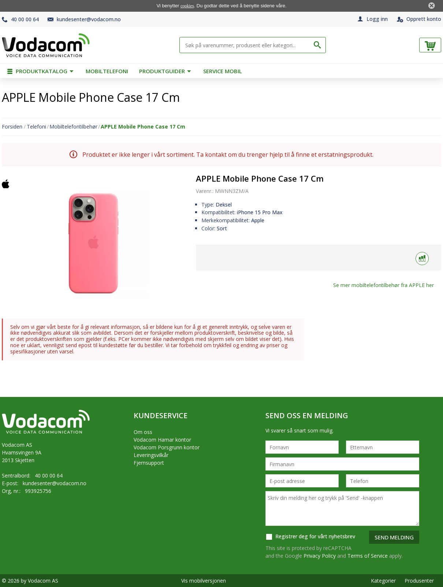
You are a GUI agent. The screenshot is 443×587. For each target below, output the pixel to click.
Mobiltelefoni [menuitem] (107, 71)
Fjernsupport (149, 462)
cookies (187, 5)
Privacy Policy (320, 555)
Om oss (143, 431)
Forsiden (12, 127)
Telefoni (36, 127)
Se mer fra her (383, 285)
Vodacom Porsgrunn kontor (167, 447)
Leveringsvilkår (151, 455)
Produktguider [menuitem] (162, 71)
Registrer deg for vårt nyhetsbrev (310, 536)
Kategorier (383, 580)
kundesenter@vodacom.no (89, 19)
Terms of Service (367, 555)
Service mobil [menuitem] (222, 71)
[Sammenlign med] (422, 258)
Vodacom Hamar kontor (162, 439)
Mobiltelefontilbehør (73, 127)
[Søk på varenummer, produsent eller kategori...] (247, 45)
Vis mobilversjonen (203, 580)
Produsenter (419, 580)
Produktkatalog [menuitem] (38, 71)
